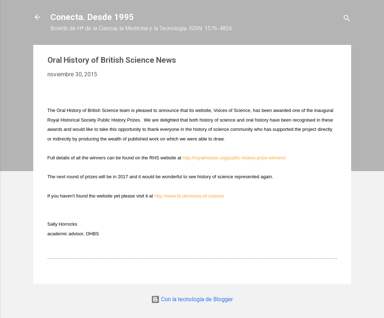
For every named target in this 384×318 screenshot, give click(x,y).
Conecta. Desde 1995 (92, 17)
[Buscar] (347, 19)
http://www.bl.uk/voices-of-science (189, 196)
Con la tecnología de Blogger (192, 299)
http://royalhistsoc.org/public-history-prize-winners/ (234, 157)
